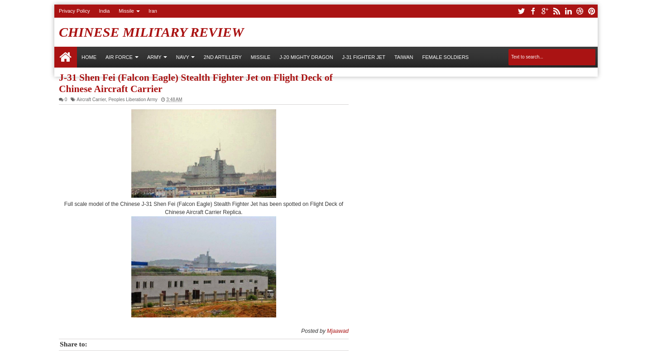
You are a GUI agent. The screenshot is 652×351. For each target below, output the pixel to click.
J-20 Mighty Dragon (306, 57)
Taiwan (403, 57)
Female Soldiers (445, 57)
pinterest (592, 11)
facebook (533, 11)
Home (65, 57)
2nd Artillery (223, 57)
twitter (521, 11)
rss (556, 11)
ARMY (154, 57)
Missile (126, 11)
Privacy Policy (74, 11)
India (104, 11)
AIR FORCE (119, 57)
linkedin (568, 11)
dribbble (580, 11)
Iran (153, 11)
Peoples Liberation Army (132, 99)
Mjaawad (338, 331)
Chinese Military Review (151, 31)
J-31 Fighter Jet (363, 57)
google (545, 11)
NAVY (182, 57)
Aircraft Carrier (91, 99)
